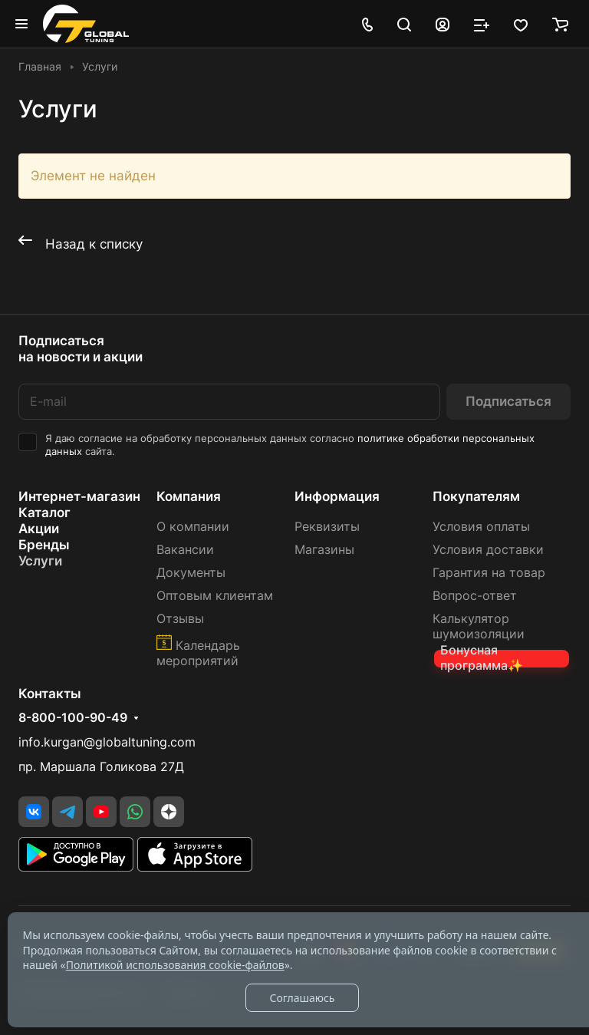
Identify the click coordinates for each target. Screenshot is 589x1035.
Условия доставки (488, 549)
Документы (190, 572)
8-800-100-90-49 (72, 718)
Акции (38, 528)
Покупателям (476, 496)
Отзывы (180, 618)
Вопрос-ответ (475, 595)
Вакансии (185, 549)
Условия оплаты (481, 526)
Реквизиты (327, 526)
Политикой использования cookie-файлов (175, 965)
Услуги (40, 561)
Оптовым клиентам (214, 595)
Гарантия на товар (489, 572)
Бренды (44, 544)
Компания (188, 496)
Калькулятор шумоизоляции (479, 626)
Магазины (324, 549)
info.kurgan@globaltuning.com (107, 742)
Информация (337, 496)
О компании (192, 526)
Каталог (44, 512)
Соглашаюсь (301, 998)
